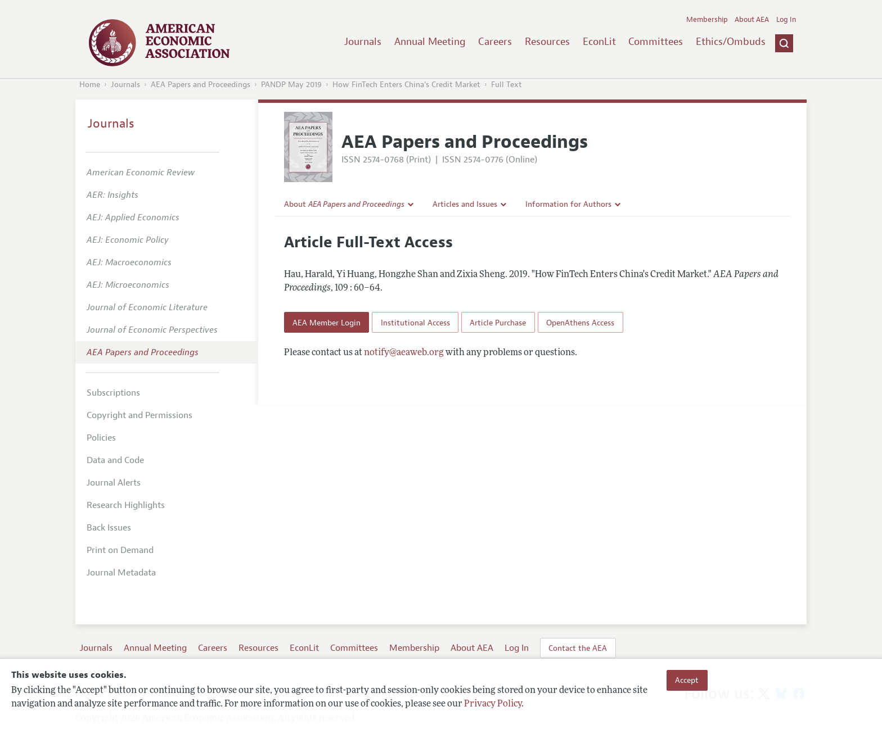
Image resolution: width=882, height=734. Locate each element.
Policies (101, 437)
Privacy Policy (492, 704)
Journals (362, 41)
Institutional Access (415, 323)
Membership (707, 19)
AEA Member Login (326, 323)
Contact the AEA (577, 648)
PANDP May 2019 (291, 84)
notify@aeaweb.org (404, 352)
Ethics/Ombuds (731, 41)
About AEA (752, 19)
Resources (547, 41)
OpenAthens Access (580, 323)
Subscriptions (113, 392)
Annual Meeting (430, 41)
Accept (687, 680)
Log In (786, 19)
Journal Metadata (121, 572)
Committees (655, 41)
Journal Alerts (114, 482)
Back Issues (109, 527)
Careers (495, 41)
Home (89, 84)
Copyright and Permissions (139, 415)
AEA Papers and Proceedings (200, 84)
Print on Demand (120, 550)
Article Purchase (498, 323)
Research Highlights (126, 505)
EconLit (599, 41)
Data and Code (115, 460)
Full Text (506, 84)
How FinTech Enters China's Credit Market (406, 84)
